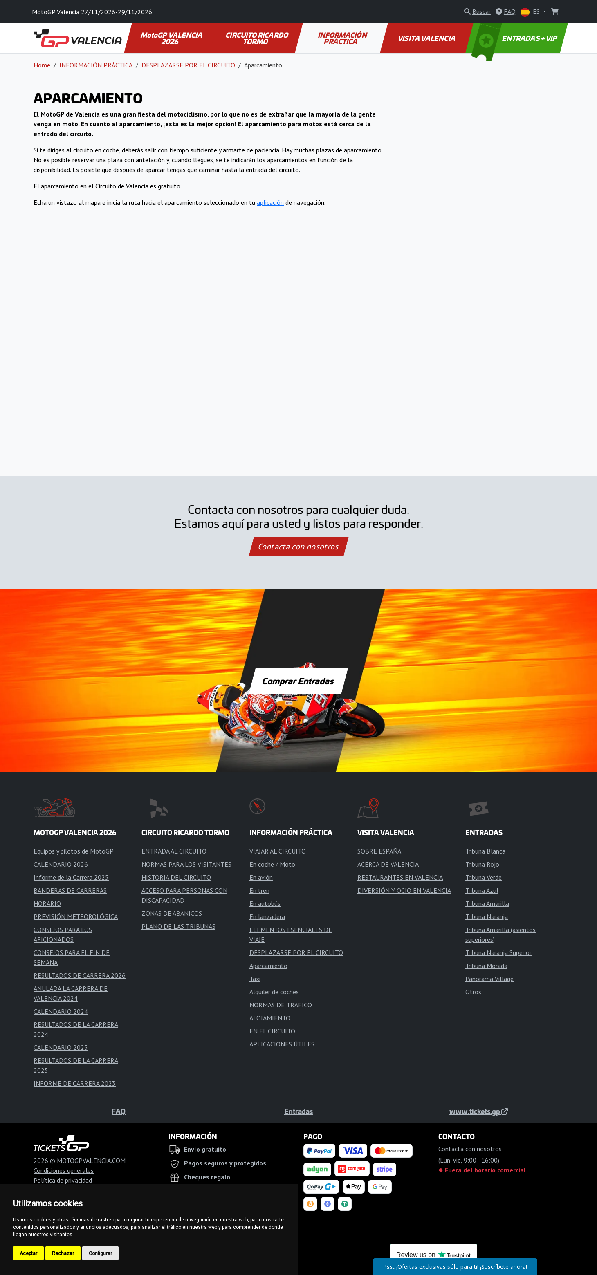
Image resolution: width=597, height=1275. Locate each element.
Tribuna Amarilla (487, 903)
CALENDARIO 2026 (61, 864)
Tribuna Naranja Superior (498, 952)
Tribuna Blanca (485, 851)
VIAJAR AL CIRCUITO (277, 851)
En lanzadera (267, 916)
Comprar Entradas (298, 680)
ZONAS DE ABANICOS (171, 913)
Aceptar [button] (28, 1253)
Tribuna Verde (483, 877)
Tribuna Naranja (486, 916)
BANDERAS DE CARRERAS (70, 890)
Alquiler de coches (274, 992)
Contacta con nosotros (298, 546)
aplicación (270, 202)
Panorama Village (489, 979)
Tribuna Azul (481, 890)
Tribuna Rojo (482, 864)
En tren (259, 890)
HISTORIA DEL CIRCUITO (176, 877)
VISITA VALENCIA (427, 38)
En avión (261, 877)
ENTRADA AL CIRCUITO (173, 851)
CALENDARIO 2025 (61, 1047)
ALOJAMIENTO (269, 1018)
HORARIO (47, 903)
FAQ (119, 1111)
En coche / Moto (272, 864)
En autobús (265, 903)
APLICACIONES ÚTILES (281, 1044)
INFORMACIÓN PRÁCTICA (343, 38)
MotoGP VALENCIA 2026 (172, 38)
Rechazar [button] (63, 1253)
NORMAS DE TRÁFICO (280, 1005)
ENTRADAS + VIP (515, 38)
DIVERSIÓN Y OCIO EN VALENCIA (404, 890)
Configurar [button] (100, 1253)
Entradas (298, 1111)
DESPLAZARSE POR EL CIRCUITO (188, 65)
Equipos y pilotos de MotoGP (74, 851)
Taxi (254, 979)
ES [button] (531, 12)
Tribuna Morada (486, 965)
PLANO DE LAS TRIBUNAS (178, 926)
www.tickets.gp (478, 1111)
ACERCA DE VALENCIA (388, 864)
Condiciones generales (64, 1170)
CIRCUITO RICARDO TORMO (257, 38)
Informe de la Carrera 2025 (71, 877)
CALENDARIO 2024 (61, 1011)
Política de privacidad (63, 1180)
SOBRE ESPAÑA (379, 851)
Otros (473, 992)
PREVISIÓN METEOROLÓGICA (76, 916)
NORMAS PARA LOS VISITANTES (186, 864)
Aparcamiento (268, 965)
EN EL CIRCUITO (272, 1031)
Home (42, 65)
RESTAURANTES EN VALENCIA (400, 877)
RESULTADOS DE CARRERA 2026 (80, 975)
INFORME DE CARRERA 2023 (75, 1083)
